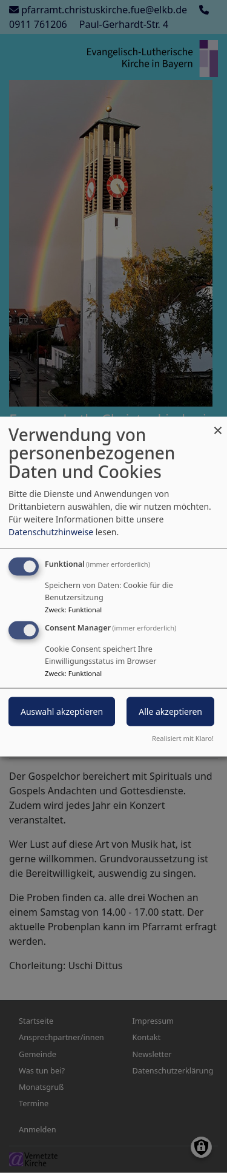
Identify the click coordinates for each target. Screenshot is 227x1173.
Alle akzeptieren (170, 711)
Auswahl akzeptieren (62, 711)
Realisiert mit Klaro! (183, 738)
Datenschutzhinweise (50, 531)
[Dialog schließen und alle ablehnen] (218, 423)
